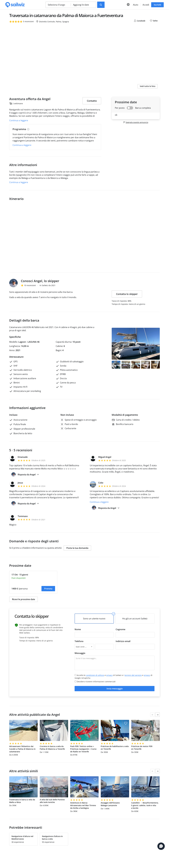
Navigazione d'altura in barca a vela (52, 837)
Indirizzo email (123, 641)
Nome (78, 629)
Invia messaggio (115, 688)
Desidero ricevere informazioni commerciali (95, 681)
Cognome (120, 629)
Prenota (48, 588)
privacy (109, 675)
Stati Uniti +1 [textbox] (81, 646)
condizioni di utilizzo (95, 675)
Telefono (79, 641)
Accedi (146, 4)
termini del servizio (133, 675)
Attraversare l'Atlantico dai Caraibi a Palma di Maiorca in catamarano (22, 749)
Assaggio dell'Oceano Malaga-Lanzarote (110, 804)
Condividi (139, 20)
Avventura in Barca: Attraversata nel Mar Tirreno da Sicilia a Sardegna (83, 805)
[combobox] (84, 646)
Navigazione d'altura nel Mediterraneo (22, 837)
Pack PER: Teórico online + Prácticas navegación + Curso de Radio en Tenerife (83, 749)
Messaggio (80, 653)
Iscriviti (157, 4)
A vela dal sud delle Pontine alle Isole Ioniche (52, 800)
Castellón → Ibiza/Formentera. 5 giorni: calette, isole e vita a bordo (145, 805)
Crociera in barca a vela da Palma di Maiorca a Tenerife (52, 747)
